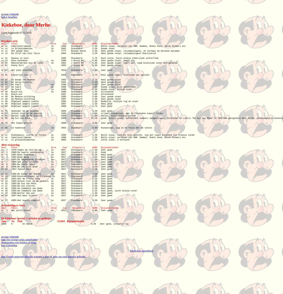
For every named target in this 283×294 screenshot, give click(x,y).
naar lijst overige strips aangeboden (19, 274)
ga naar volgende (10, 14)
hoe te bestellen (9, 17)
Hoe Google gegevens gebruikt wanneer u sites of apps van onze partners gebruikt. (43, 291)
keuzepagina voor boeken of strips (18, 277)
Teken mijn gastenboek (141, 285)
